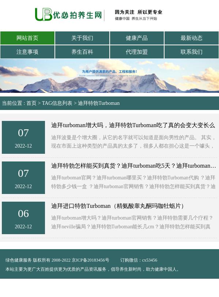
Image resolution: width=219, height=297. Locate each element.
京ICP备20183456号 (91, 260)
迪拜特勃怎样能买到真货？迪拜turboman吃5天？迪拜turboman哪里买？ (134, 166)
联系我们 (192, 52)
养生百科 (82, 52)
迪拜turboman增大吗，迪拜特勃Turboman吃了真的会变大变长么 (133, 125)
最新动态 (192, 38)
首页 (31, 103)
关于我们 (82, 38)
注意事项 (27, 52)
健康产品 (137, 38)
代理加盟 (137, 52)
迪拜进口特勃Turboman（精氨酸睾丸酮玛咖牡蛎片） (118, 206)
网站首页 (27, 38)
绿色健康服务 (18, 260)
